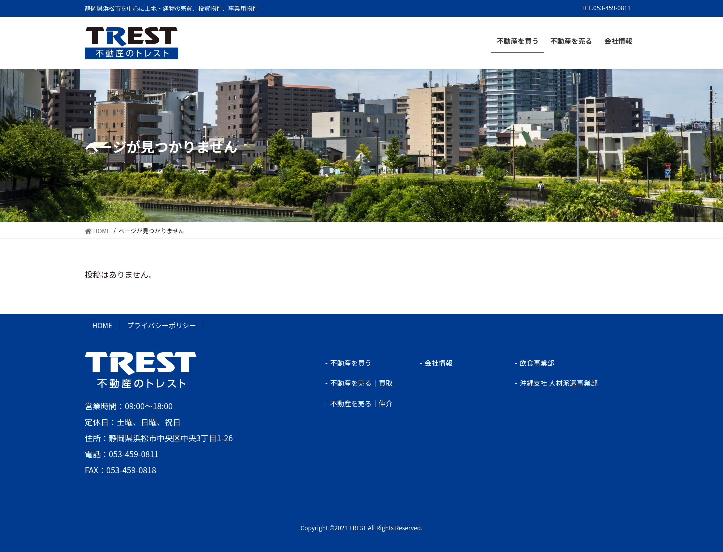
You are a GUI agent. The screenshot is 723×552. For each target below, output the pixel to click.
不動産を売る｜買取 (361, 383)
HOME (102, 325)
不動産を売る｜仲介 (361, 403)
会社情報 (439, 363)
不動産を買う (351, 363)
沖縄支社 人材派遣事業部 (559, 383)
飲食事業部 (537, 363)
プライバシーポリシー (161, 325)
